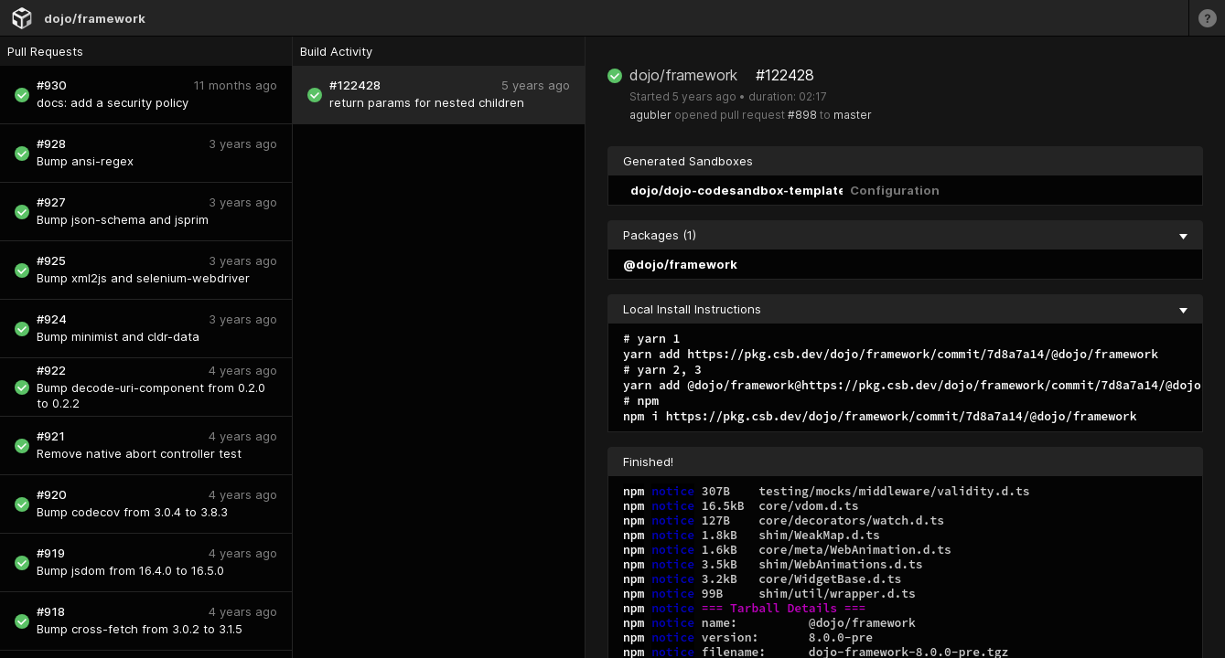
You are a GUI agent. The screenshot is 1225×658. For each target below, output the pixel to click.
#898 (802, 115)
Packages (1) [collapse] (905, 235)
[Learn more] (1206, 18)
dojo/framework (94, 18)
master (852, 115)
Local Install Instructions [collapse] (905, 309)
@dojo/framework (680, 264)
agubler (650, 115)
